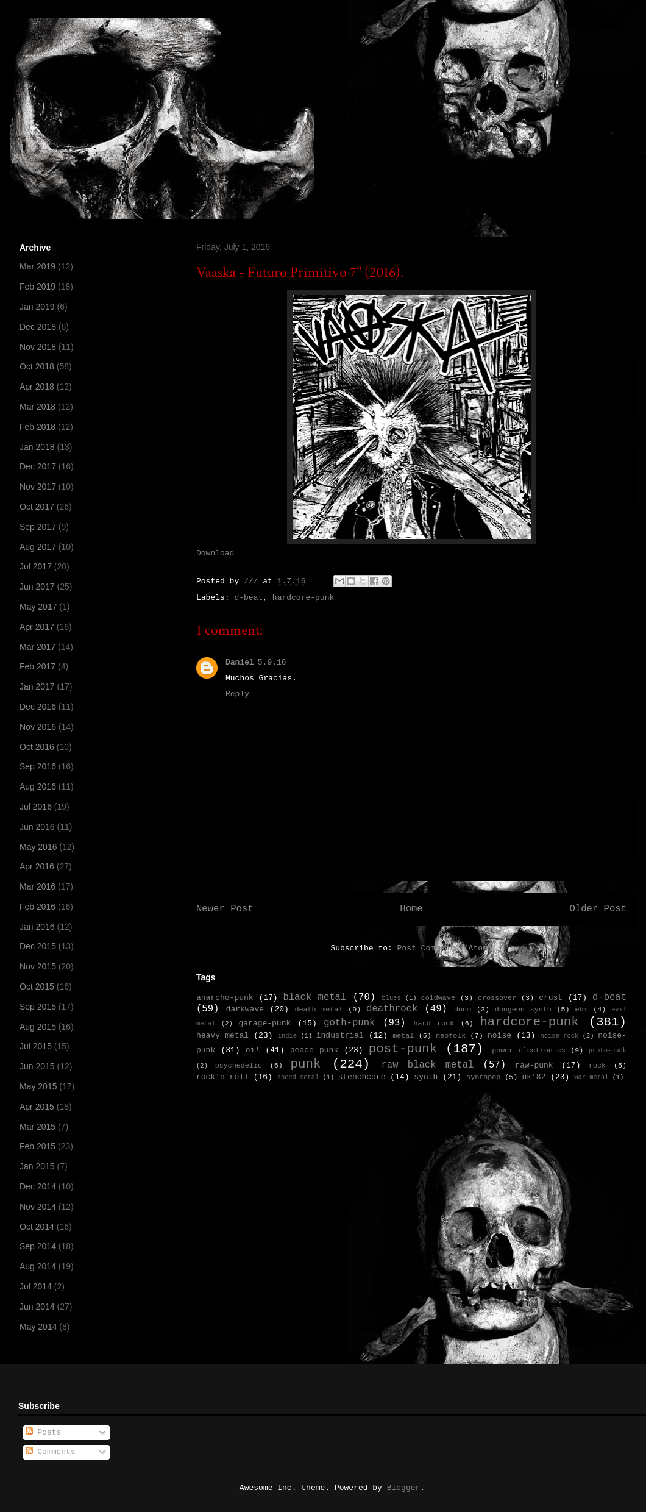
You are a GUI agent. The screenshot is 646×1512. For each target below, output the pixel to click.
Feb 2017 (37, 666)
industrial (340, 1035)
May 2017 (38, 607)
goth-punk (349, 1023)
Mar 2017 (37, 647)
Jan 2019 (37, 307)
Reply (237, 694)
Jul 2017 (36, 566)
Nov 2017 (38, 486)
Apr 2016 (37, 866)
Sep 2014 (38, 1246)
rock (597, 1065)
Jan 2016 (37, 927)
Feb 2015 (37, 1146)
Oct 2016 (37, 747)
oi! (253, 1050)
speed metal (298, 1077)
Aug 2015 (38, 1027)
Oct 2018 (37, 366)
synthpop (483, 1077)
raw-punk (534, 1065)
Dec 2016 (38, 706)
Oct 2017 (37, 507)
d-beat (248, 597)
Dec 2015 (38, 946)
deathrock (391, 1009)
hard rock (434, 1023)
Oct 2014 (37, 1227)
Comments (51, 1452)
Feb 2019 (37, 286)
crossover (497, 998)
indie (287, 1036)
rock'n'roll (222, 1077)
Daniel (239, 662)
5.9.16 (272, 662)
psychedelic (238, 1065)
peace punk (314, 1050)
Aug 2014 (38, 1266)
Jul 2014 (36, 1286)
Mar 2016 (37, 886)
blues (391, 998)
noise (499, 1035)
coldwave (438, 998)
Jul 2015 (36, 1046)
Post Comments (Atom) (444, 948)
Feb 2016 (37, 906)
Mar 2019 (37, 266)
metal (403, 1036)
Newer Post (225, 909)
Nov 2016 (38, 727)
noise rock (560, 1036)
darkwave (245, 1009)
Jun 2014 (37, 1306)
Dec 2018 (38, 327)
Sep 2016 (38, 766)
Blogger (404, 1487)
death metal (318, 1009)
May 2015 (38, 1086)
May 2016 (38, 847)
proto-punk (607, 1050)
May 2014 (38, 1327)
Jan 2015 (37, 1166)
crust (551, 997)
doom (462, 1009)
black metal (314, 997)
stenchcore (361, 1077)
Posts (44, 1432)
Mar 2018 (37, 407)
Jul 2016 (36, 806)
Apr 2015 (37, 1106)
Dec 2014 (38, 1186)
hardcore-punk (303, 597)
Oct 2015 (37, 986)
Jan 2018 (37, 447)
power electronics (529, 1050)
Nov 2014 (38, 1206)
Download (215, 553)
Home (411, 909)
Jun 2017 (37, 586)
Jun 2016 (37, 827)
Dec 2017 (38, 466)
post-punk (403, 1049)
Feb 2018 (37, 427)
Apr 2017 (37, 627)
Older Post (597, 909)
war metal (591, 1077)
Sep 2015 (38, 1006)
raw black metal (427, 1065)
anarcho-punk (225, 997)
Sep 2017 (38, 527)
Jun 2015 (37, 1066)
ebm (581, 1009)
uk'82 (533, 1077)
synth (426, 1077)
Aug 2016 (38, 786)
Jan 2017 (37, 686)
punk (306, 1064)
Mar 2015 (37, 1127)
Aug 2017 (38, 547)
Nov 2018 (38, 347)
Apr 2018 (37, 386)
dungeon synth (523, 1009)
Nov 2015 (38, 966)
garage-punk (264, 1023)
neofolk (451, 1036)
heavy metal (222, 1035)
